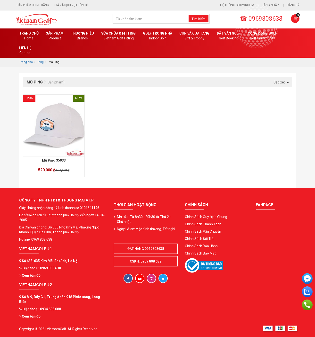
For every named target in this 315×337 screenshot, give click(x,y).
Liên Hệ (25, 50)
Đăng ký (293, 5)
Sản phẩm (55, 36)
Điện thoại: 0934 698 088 (42, 309)
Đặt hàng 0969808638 (145, 249)
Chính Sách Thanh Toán (203, 224)
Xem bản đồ (30, 275)
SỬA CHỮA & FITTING (118, 36)
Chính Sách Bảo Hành (201, 246)
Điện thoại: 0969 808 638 (42, 268)
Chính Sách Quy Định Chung (206, 217)
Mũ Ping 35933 (54, 160)
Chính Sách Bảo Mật (200, 253)
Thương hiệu (82, 36)
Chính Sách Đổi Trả (199, 239)
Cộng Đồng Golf (262, 36)
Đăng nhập (270, 5)
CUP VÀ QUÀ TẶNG (194, 36)
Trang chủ (29, 36)
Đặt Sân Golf (228, 36)
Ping (41, 62)
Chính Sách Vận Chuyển (203, 231)
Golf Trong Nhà (157, 36)
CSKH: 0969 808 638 (145, 261)
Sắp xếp (281, 82)
